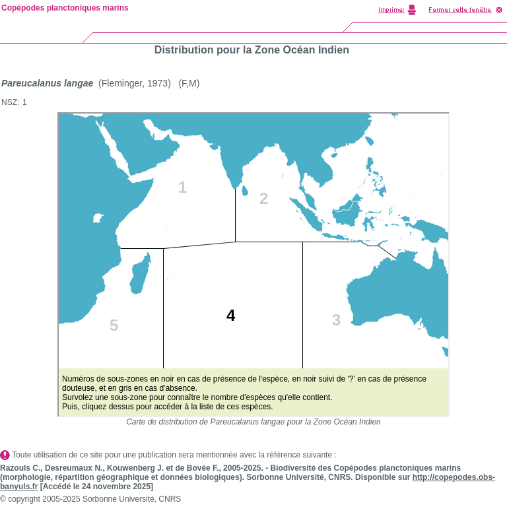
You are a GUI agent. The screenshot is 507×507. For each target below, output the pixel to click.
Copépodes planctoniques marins (65, 8)
